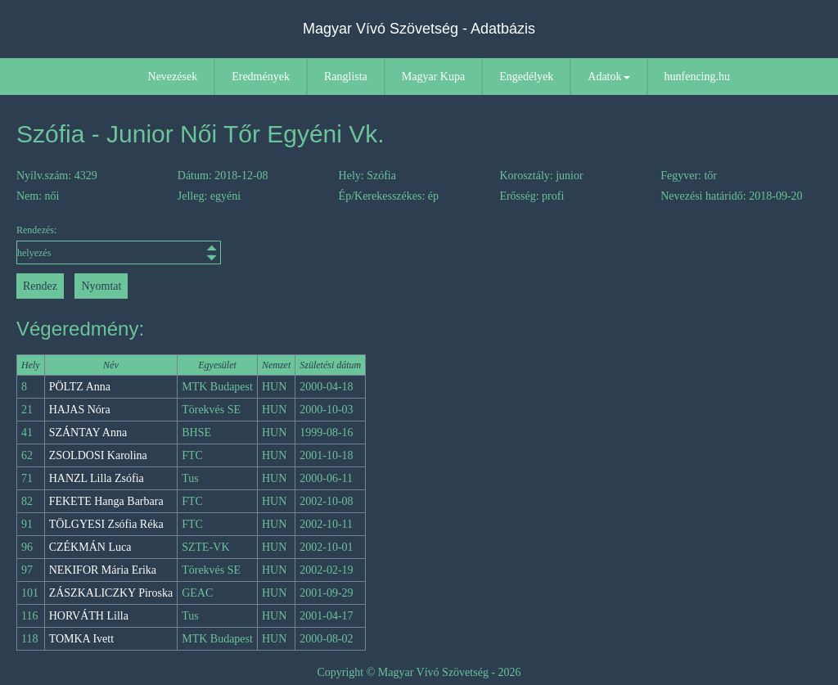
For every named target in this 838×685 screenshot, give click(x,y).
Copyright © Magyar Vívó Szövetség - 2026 (418, 672)
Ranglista (345, 76)
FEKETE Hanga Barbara (106, 501)
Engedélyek (526, 76)
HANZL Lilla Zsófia (96, 478)
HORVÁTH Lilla (88, 616)
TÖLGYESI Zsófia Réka (106, 524)
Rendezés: (117, 244)
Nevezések (173, 76)
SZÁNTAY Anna (88, 432)
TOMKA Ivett (81, 639)
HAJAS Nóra (79, 409)
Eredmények (261, 76)
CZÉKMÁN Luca (90, 547)
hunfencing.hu (697, 76)
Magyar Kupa (433, 76)
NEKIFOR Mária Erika (102, 570)
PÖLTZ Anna (79, 387)
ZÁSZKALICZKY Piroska (111, 593)
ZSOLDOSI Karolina (98, 455)
